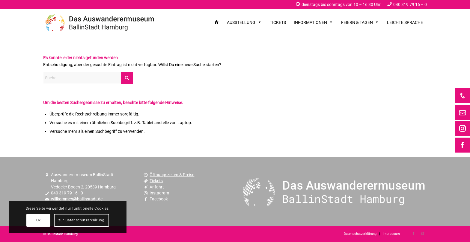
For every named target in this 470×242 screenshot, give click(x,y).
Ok (38, 220)
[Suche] (88, 78)
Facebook (159, 199)
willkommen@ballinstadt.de (77, 199)
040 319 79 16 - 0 (67, 193)
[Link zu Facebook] (413, 233)
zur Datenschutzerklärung (81, 220)
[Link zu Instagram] (422, 233)
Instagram (159, 193)
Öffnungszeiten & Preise (172, 174)
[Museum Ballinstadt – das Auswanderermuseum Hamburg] (100, 22)
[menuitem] (338, 5)
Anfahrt (157, 187)
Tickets (156, 180)
